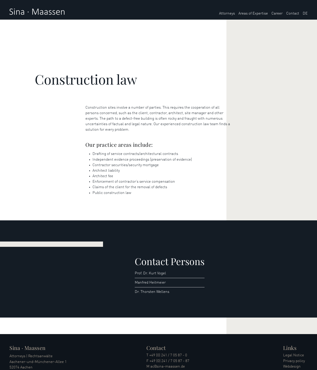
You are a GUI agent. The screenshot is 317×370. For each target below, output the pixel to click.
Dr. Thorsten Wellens (152, 292)
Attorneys (227, 13)
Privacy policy (294, 361)
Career (277, 13)
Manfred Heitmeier (150, 282)
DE (305, 13)
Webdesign (292, 366)
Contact (292, 13)
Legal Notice (293, 355)
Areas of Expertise (253, 13)
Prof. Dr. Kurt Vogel (150, 273)
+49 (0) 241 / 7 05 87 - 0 (168, 355)
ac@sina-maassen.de (167, 366)
